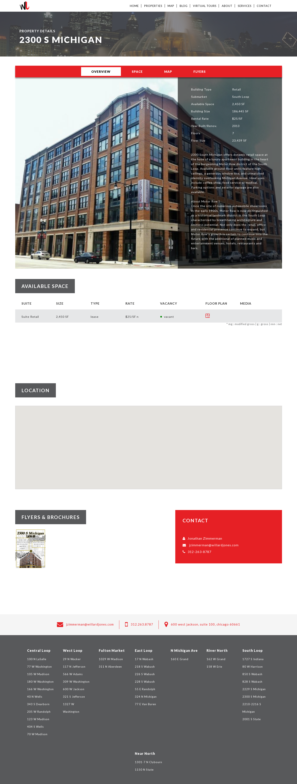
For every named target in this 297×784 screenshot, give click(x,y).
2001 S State (251, 719)
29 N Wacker (72, 659)
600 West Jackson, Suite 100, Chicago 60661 (205, 624)
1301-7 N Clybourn (148, 762)
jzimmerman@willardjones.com (214, 545)
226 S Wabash (145, 674)
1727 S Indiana (253, 659)
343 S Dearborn (38, 704)
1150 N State (144, 769)
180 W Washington (40, 681)
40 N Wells (34, 696)
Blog (184, 6)
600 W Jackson (73, 689)
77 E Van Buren (145, 704)
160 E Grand (179, 659)
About (227, 6)
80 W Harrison (252, 666)
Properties (153, 6)
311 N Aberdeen (110, 666)
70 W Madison (37, 734)
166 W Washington (40, 689)
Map (171, 6)
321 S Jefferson (74, 696)
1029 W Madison (111, 659)
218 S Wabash (145, 666)
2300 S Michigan (254, 696)
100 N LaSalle (36, 659)
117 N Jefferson (74, 666)
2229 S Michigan (254, 689)
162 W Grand (216, 659)
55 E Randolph (145, 689)
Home (134, 6)
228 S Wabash (145, 681)
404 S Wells (35, 726)
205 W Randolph (39, 711)
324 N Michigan (146, 696)
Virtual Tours (205, 6)
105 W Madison (38, 674)
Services (245, 6)
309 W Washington (76, 681)
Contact (264, 6)
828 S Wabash (252, 681)
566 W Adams (73, 674)
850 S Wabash (252, 674)
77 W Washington (39, 666)
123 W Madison (38, 719)
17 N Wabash (144, 659)
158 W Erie (214, 666)
